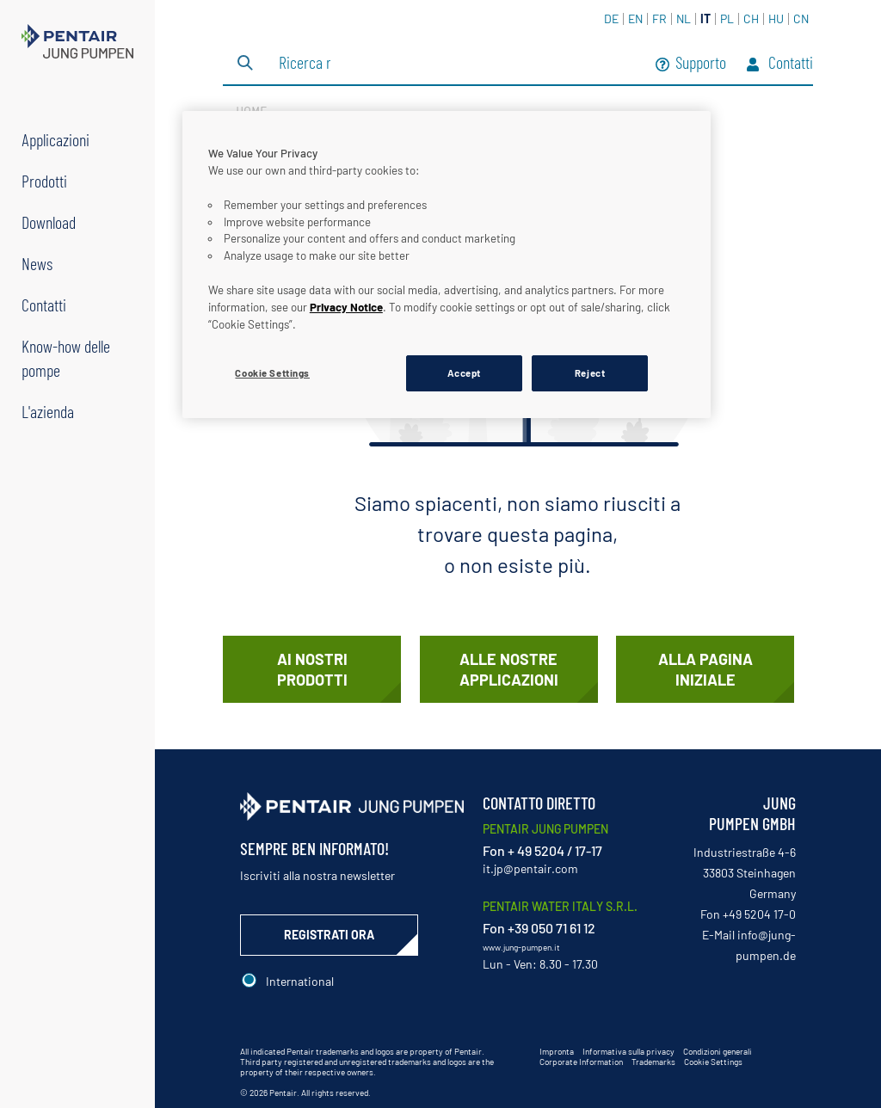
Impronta (556, 1051)
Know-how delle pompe (66, 357)
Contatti (44, 304)
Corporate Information (581, 1061)
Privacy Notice (346, 307)
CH (751, 18)
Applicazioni (55, 139)
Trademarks (653, 1061)
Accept (464, 373)
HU (776, 18)
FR (659, 18)
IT (705, 18)
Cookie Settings (713, 1061)
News (37, 263)
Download (49, 222)
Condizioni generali (717, 1051)
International (300, 981)
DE (611, 18)
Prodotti (44, 180)
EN (635, 18)
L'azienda (48, 411)
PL (727, 18)
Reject (590, 373)
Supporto (691, 64)
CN (801, 18)
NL (683, 18)
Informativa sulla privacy (628, 1051)
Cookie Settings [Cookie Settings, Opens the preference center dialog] (272, 373)
